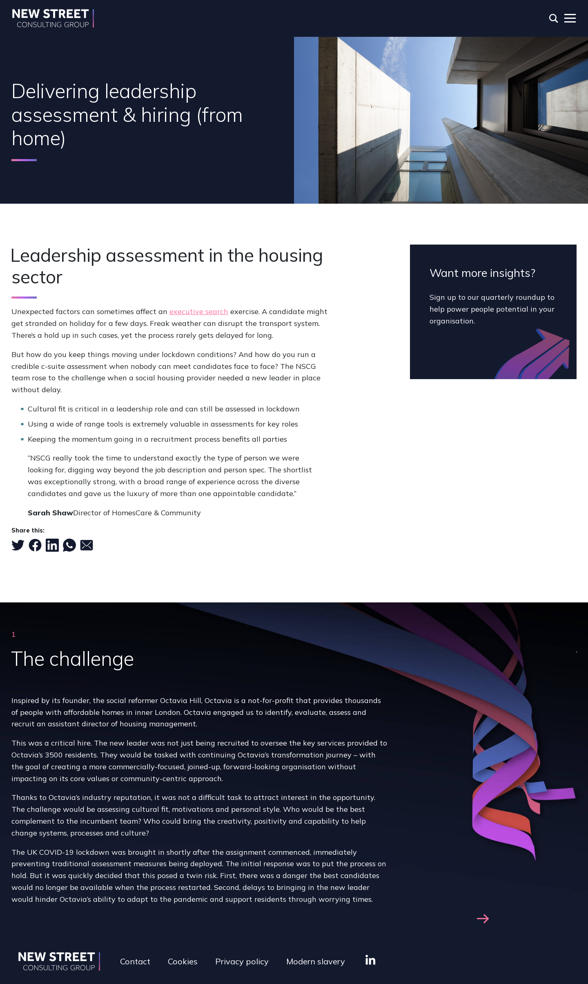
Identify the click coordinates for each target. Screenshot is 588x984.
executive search (198, 311)
